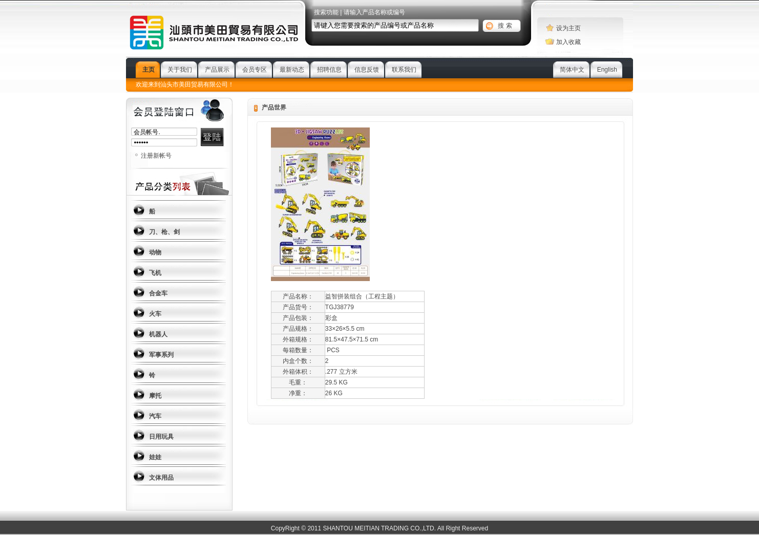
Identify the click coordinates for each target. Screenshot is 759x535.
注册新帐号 (156, 155)
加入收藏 (568, 42)
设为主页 (568, 28)
